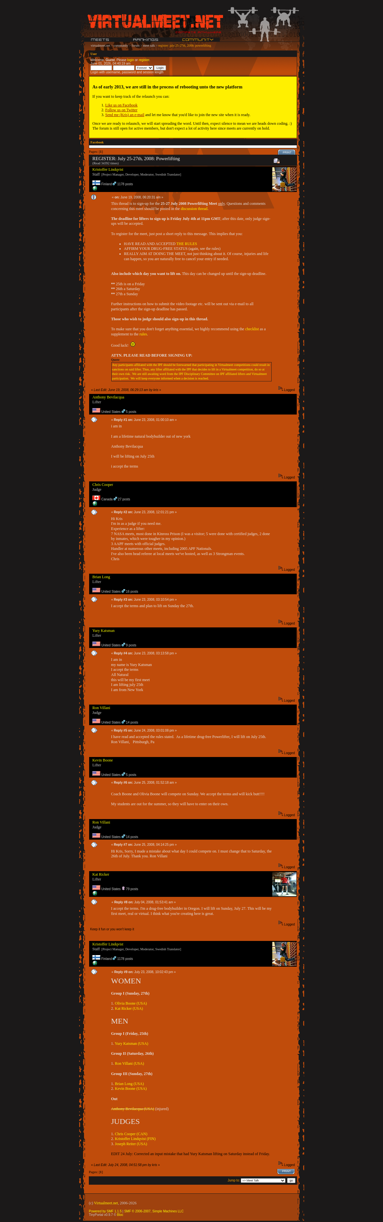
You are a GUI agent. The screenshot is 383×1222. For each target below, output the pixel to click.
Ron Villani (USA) (129, 1063)
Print (287, 152)
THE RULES (186, 244)
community (121, 45)
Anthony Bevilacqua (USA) (132, 1109)
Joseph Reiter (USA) (131, 1144)
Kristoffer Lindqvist (107, 169)
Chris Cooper (102, 484)
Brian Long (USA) (129, 1083)
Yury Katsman (103, 630)
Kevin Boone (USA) (131, 1088)
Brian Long (101, 577)
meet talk (149, 45)
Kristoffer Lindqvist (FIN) (135, 1138)
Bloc (120, 1215)
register (144, 60)
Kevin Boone (102, 760)
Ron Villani (101, 708)
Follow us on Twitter (121, 110)
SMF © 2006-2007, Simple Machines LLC (154, 1211)
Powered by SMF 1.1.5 (105, 1211)
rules (143, 334)
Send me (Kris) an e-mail (124, 115)
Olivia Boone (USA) (131, 1003)
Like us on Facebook (121, 105)
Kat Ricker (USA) (129, 1008)
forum (135, 45)
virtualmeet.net (100, 45)
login (130, 60)
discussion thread (194, 208)
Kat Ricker (100, 874)
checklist (252, 329)
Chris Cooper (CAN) (131, 1134)
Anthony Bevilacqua (108, 397)
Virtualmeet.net (106, 1203)
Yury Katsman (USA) (131, 1043)
